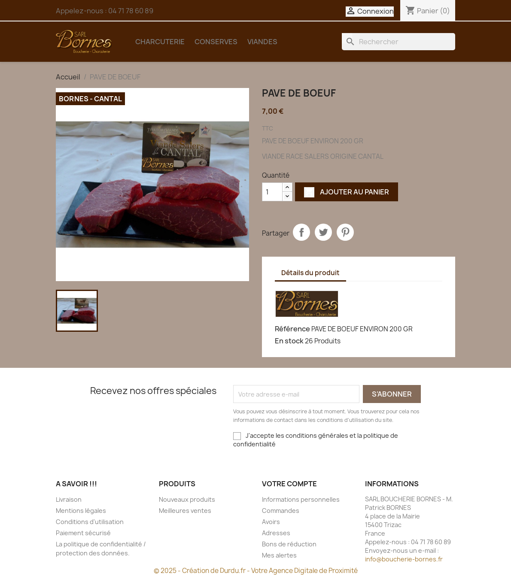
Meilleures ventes (185, 510)
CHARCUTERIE (160, 41)
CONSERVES (216, 41)
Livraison (69, 499)
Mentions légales (81, 510)
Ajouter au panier (346, 191)
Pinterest (345, 232)
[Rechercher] (398, 41)
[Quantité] (272, 191)
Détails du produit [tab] (310, 272)
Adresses (276, 533)
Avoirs (271, 522)
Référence (292, 328)
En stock (289, 340)
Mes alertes (279, 555)
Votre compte (289, 483)
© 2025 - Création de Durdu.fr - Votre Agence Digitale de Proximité (256, 570)
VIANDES (262, 41)
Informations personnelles (301, 499)
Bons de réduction (289, 544)
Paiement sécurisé (83, 533)
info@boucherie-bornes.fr (404, 559)
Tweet (323, 232)
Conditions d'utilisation (90, 522)
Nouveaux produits (187, 499)
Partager (301, 232)
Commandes (280, 510)
